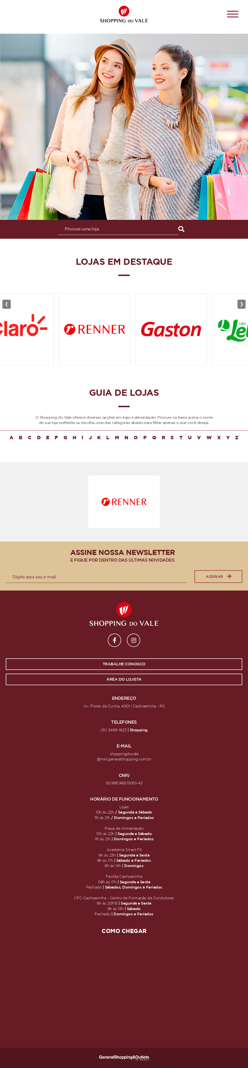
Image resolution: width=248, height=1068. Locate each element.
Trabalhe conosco (124, 664)
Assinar (218, 576)
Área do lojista (124, 679)
